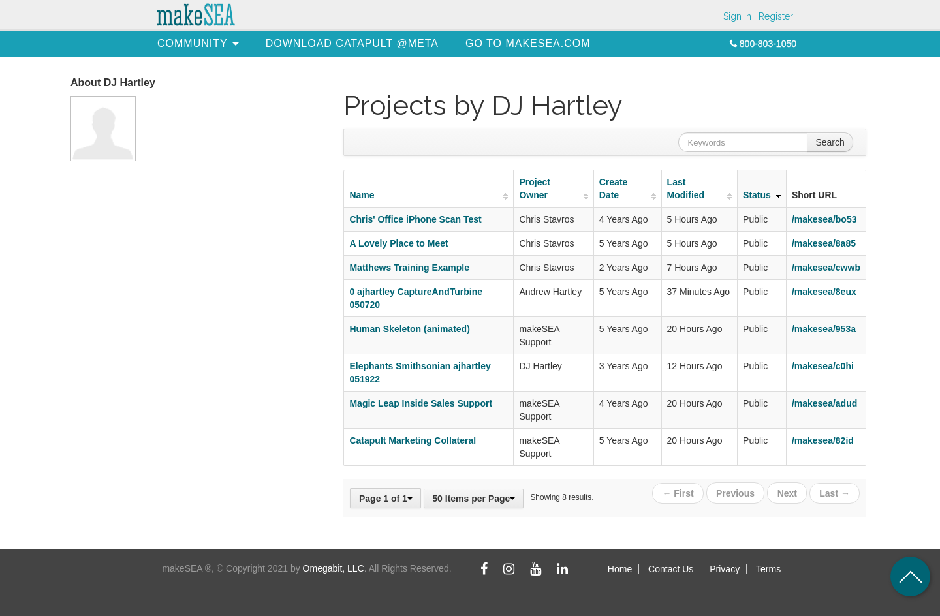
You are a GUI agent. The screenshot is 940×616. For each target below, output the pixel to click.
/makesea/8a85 (824, 243)
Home (620, 569)
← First (679, 492)
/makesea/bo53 (824, 219)
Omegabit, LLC (333, 568)
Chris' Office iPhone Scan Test (415, 219)
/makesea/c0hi (823, 366)
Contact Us (670, 569)
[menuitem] (192, 43)
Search (829, 142)
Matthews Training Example (409, 267)
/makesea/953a (824, 329)
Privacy (725, 569)
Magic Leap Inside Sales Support (420, 403)
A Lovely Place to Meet (398, 243)
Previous (736, 492)
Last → (834, 492)
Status (757, 195)
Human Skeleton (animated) (409, 329)
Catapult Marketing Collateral (412, 440)
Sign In (737, 16)
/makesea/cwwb (826, 267)
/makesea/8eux (824, 291)
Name (361, 195)
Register (776, 16)
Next (787, 492)
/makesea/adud (824, 403)
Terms (768, 569)
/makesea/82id (823, 440)
